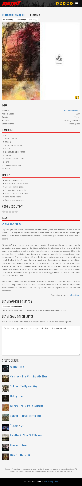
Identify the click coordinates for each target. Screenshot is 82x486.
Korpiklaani (15, 435)
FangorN (14, 406)
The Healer (25, 455)
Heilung (13, 396)
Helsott (13, 455)
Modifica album (11, 223)
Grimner (14, 366)
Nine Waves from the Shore (34, 376)
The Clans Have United (30, 415)
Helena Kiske (74, 295)
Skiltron (14, 386)
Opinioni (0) (32, 19)
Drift (22, 396)
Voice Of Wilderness (32, 435)
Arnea (24, 445)
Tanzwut (14, 425)
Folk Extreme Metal (72, 110)
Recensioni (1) (8, 19)
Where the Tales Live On (32, 406)
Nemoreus (14, 445)
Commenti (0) (21, 19)
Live (23, 425)
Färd (22, 366)
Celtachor (15, 376)
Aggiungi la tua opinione (12, 306)
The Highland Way (28, 386)
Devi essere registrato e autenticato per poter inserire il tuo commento (41, 340)
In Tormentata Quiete (14, 15)
